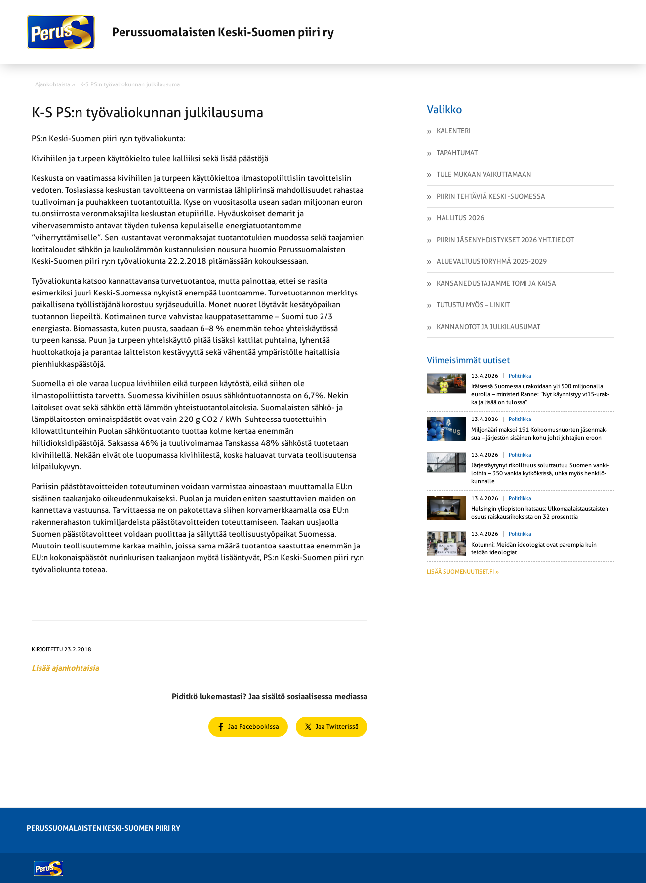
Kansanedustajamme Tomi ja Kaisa (496, 283)
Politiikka (520, 375)
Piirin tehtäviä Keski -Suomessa (491, 196)
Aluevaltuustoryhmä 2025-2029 (492, 261)
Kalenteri (454, 131)
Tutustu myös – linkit (473, 305)
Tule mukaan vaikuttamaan (484, 174)
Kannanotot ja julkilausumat (488, 327)
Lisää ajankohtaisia (65, 668)
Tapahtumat (457, 153)
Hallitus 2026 (460, 218)
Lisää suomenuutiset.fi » (463, 571)
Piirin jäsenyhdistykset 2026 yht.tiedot (505, 240)
